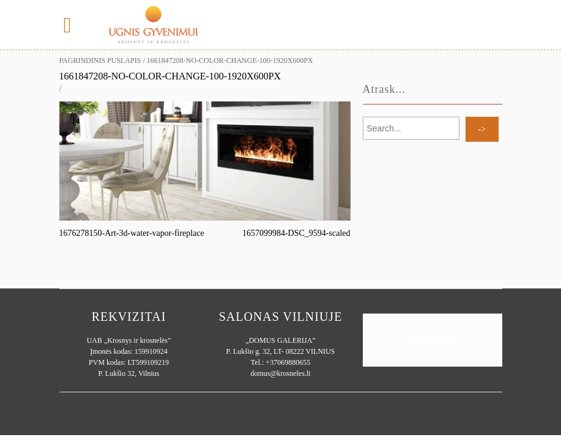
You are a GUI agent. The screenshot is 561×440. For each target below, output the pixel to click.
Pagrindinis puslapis (100, 60)
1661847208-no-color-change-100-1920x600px (170, 76)
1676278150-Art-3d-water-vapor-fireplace (131, 233)
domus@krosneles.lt (280, 373)
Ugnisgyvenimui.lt (432, 340)
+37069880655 (288, 362)
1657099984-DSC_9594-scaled (296, 233)
